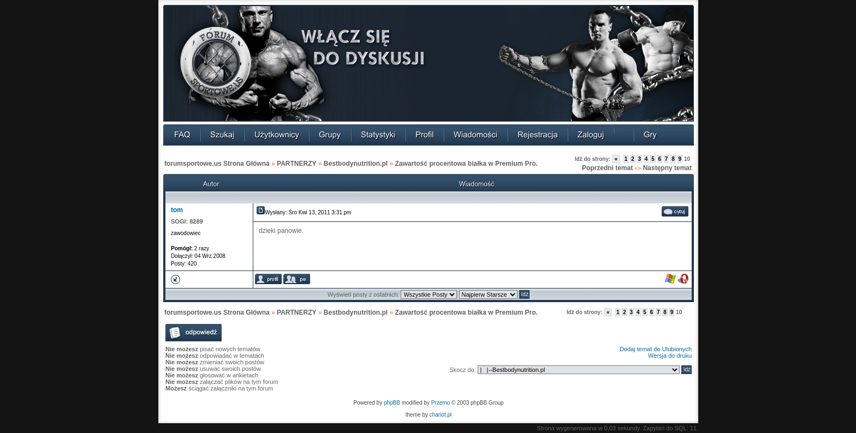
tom (177, 210)
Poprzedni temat (607, 168)
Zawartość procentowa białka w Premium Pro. (466, 163)
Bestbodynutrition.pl (356, 163)
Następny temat (667, 168)
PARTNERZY (296, 163)
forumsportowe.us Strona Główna (217, 163)
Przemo (440, 403)
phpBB (392, 403)
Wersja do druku (670, 355)
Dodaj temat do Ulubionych (656, 349)
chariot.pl (441, 415)
